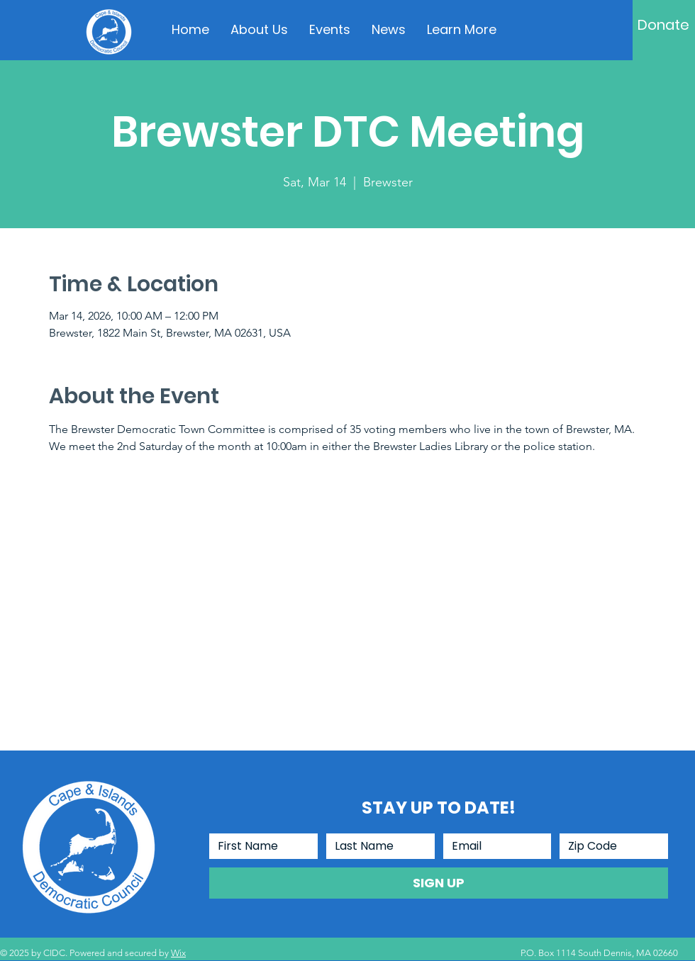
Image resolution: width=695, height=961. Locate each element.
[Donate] (663, 25)
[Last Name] (376, 846)
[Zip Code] (610, 846)
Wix (178, 953)
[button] (461, 30)
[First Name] (259, 846)
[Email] (493, 846)
